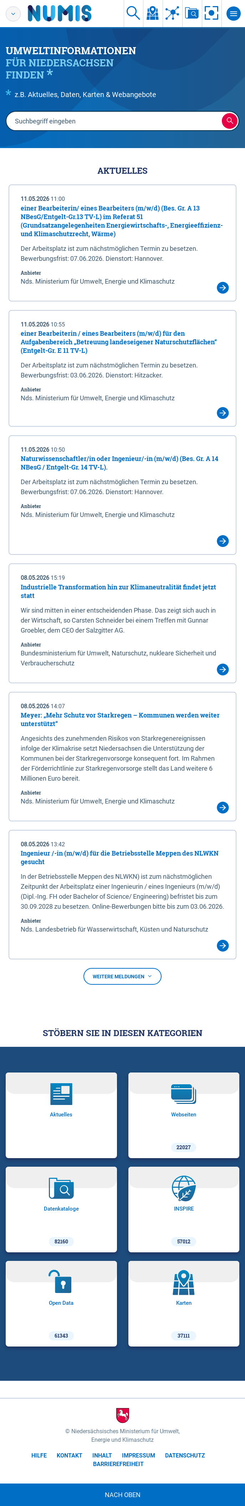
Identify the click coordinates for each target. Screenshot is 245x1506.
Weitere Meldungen (122, 976)
